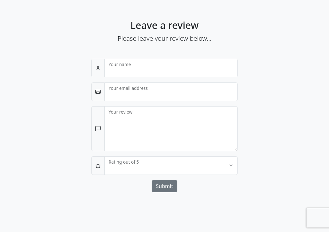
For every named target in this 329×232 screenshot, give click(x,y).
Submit (164, 186)
